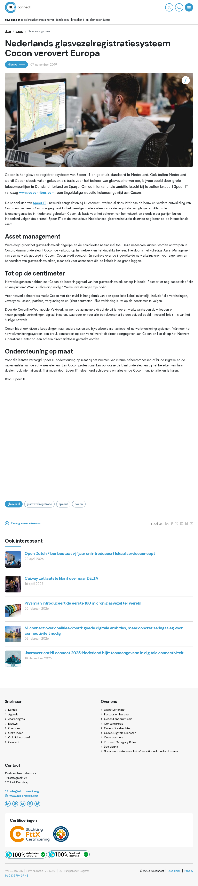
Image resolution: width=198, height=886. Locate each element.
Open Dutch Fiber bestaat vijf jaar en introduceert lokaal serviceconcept (90, 553)
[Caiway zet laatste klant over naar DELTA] (13, 584)
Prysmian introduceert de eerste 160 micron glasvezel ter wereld (83, 603)
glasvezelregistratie (39, 504)
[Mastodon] (30, 804)
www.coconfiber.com (37, 192)
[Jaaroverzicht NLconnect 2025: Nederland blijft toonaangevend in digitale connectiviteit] (13, 658)
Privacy (188, 871)
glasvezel (14, 504)
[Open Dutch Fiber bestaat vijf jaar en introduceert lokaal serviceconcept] (13, 559)
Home (8, 31)
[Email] (99, 791)
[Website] (99, 796)
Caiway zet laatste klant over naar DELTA (61, 578)
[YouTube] (22, 804)
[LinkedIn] (8, 804)
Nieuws (19, 31)
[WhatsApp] (15, 804)
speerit (63, 504)
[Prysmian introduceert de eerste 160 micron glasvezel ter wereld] (13, 608)
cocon (79, 504)
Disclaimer (174, 871)
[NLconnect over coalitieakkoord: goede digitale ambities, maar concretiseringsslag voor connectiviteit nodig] (13, 633)
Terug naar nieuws (23, 523)
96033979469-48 (16, 875)
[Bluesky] (37, 804)
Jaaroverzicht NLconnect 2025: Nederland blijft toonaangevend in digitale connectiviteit (104, 652)
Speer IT (39, 203)
